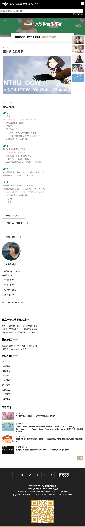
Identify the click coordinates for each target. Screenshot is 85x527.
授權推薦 (6, 375)
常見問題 (6, 394)
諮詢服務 (9, 295)
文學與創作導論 (33, 37)
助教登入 (6, 399)
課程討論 (6, 361)
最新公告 (6, 390)
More (80, 458)
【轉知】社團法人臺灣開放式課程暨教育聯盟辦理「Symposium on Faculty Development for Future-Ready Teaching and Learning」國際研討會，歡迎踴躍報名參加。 (49, 429)
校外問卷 (9, 285)
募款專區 (7, 339)
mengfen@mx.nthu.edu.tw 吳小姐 (43, 489)
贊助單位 (6, 366)
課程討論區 (10, 290)
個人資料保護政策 (48, 486)
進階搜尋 (78, 14)
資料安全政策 (34, 486)
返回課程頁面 (12, 216)
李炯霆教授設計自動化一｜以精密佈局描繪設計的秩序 (35, 416)
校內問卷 (9, 280)
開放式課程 (20, 37)
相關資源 (6, 371)
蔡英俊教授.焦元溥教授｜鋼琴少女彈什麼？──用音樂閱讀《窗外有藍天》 (43, 449)
